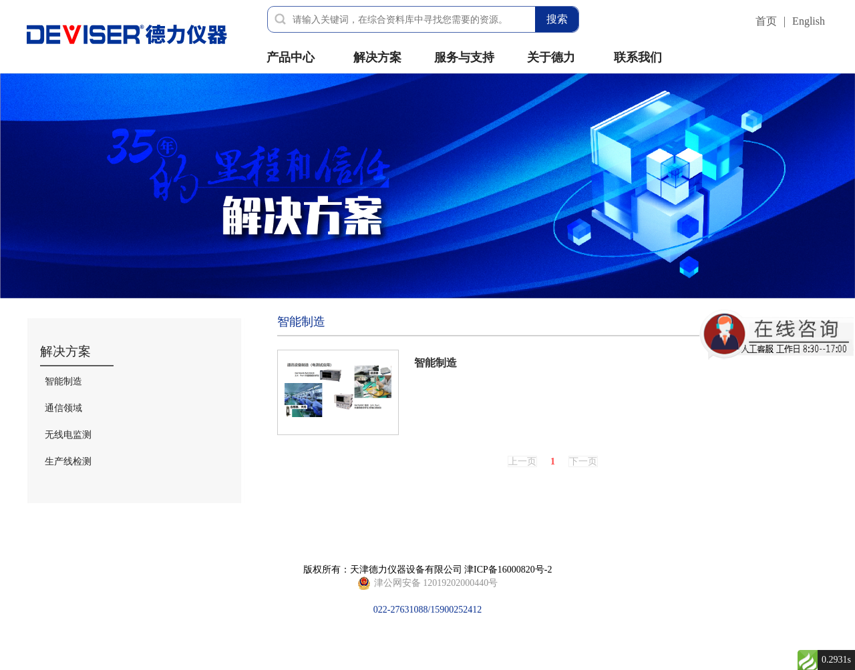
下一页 (583, 461)
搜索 (557, 19)
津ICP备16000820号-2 (508, 570)
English (808, 21)
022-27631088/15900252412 (427, 583)
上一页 (522, 461)
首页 (766, 21)
